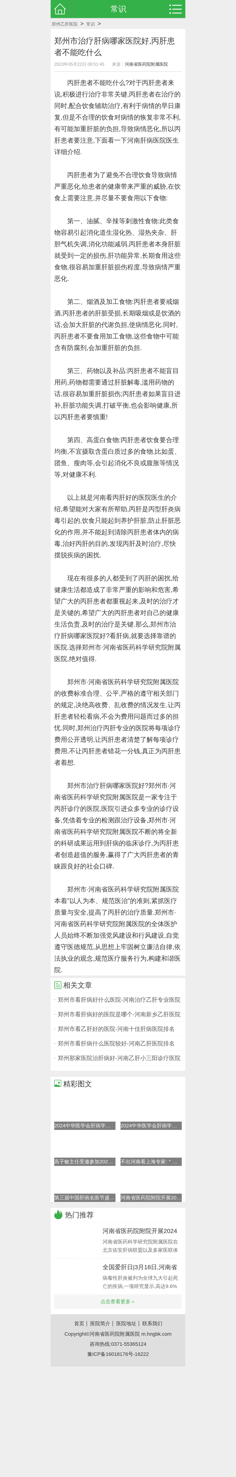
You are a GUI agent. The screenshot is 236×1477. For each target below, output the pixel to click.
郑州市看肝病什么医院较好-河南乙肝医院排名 (116, 1043)
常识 (90, 24)
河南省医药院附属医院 (146, 64)
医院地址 (126, 1323)
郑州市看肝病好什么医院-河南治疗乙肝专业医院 (119, 999)
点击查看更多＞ (118, 1301)
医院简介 (100, 1323)
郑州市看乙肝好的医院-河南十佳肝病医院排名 (116, 1029)
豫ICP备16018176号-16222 (118, 1354)
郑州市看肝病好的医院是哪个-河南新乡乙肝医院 (119, 1014)
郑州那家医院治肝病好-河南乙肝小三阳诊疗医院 (119, 1058)
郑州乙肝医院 (65, 24)
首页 (79, 1323)
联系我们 (152, 1323)
